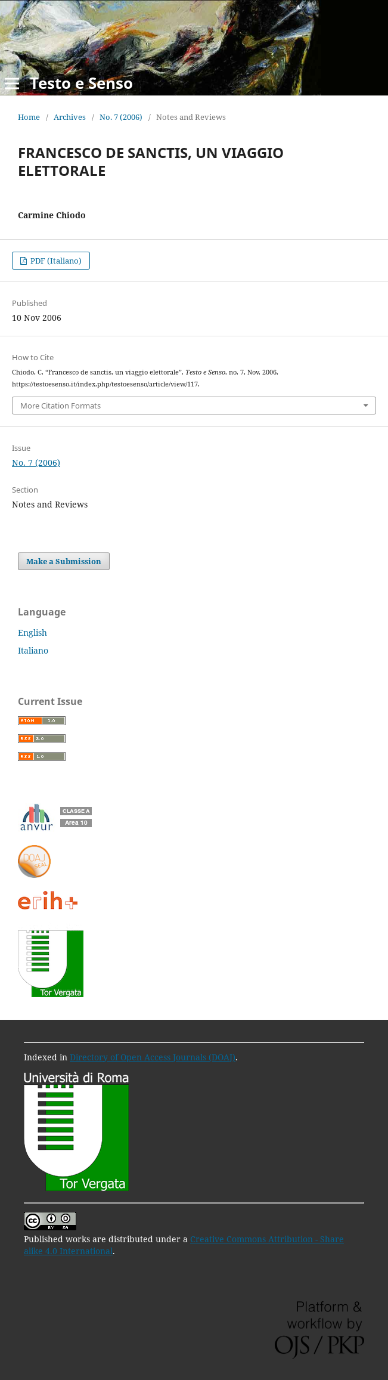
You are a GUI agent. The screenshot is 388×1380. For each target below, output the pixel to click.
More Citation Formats (60, 405)
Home (29, 117)
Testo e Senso (81, 83)
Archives (70, 117)
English (32, 632)
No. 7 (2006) (121, 117)
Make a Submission (63, 561)
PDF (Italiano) (55, 260)
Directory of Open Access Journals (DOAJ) (152, 1057)
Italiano (33, 650)
